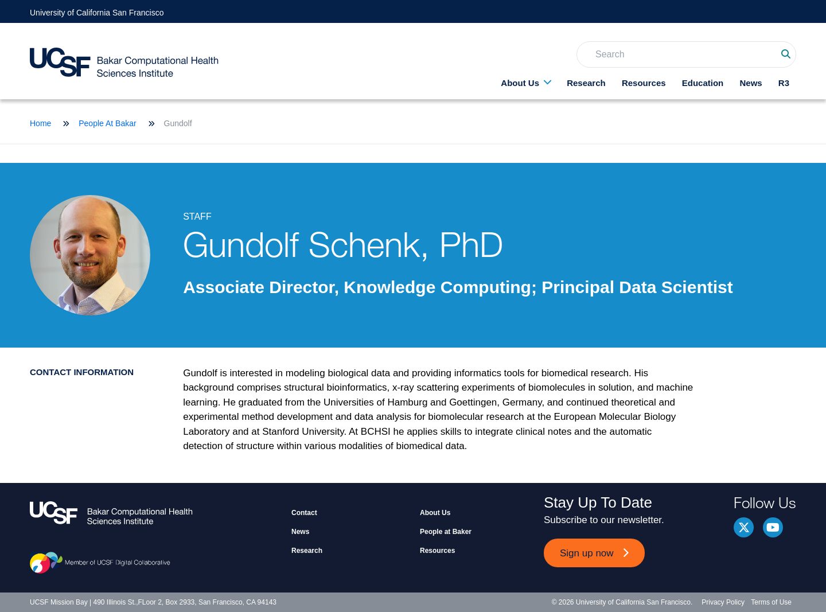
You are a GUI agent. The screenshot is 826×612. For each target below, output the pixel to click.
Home (40, 123)
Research (586, 83)
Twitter (744, 527)
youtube (773, 527)
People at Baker (446, 532)
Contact (304, 513)
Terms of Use (771, 602)
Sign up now (587, 553)
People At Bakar (107, 123)
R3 (783, 83)
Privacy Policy (723, 602)
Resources (644, 83)
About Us (520, 83)
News (750, 83)
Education (703, 83)
